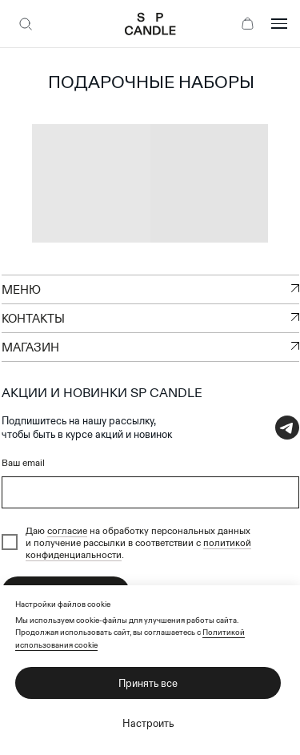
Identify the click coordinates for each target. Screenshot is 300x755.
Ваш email (23, 462)
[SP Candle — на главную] (150, 24)
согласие (67, 530)
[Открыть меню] (279, 24)
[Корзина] (247, 24)
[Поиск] (25, 24)
